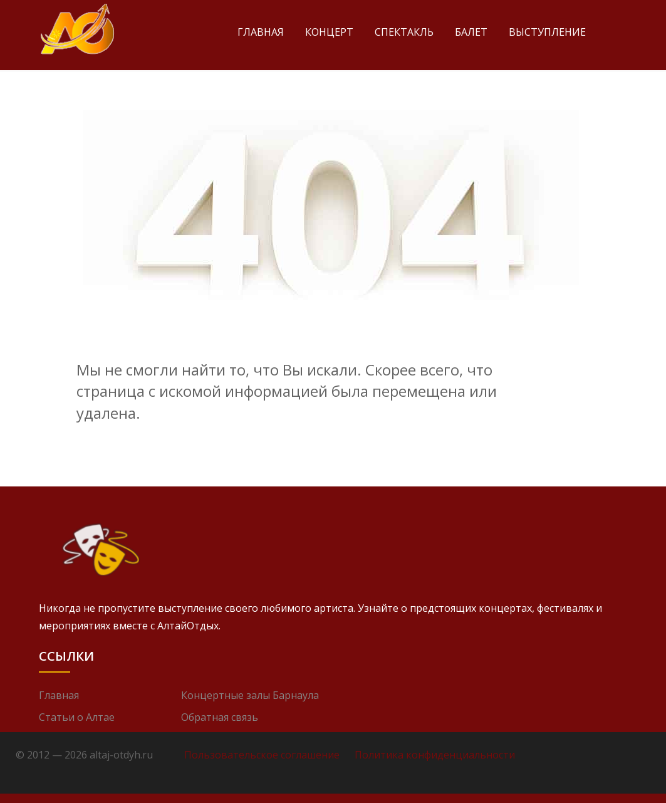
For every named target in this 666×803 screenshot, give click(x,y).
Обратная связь (219, 717)
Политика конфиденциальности (435, 755)
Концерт (329, 32)
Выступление (547, 32)
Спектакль (404, 32)
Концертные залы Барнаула (250, 695)
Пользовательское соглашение (262, 755)
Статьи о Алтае (77, 717)
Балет (471, 32)
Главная (260, 32)
